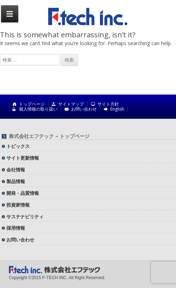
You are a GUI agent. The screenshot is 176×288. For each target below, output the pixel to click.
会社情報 (15, 169)
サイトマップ (71, 104)
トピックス (18, 146)
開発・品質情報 (22, 193)
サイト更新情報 (22, 158)
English (117, 109)
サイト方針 (108, 104)
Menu (10, 14)
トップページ (32, 104)
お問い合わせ (84, 109)
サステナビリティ (25, 216)
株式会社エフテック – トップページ (49, 136)
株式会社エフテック (88, 17)
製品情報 (15, 181)
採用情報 (15, 228)
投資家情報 (18, 205)
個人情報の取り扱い (38, 109)
